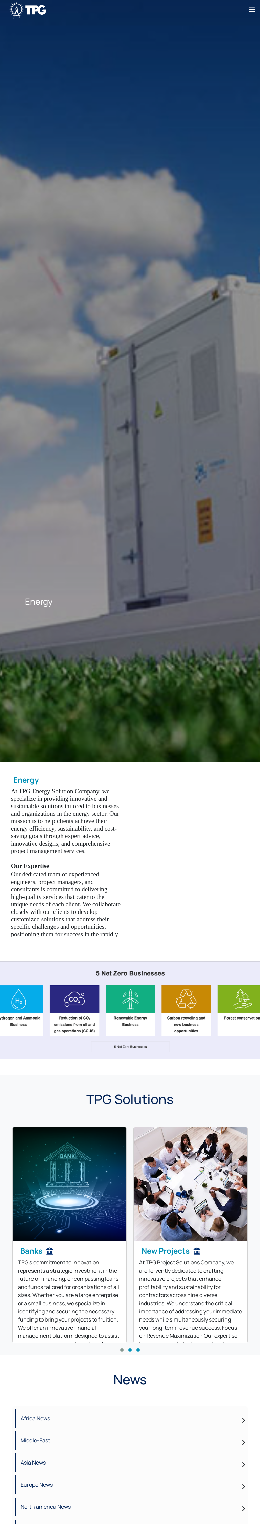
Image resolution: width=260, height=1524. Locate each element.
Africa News (35, 1418)
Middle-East (35, 1440)
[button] (122, 1350)
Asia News (33, 1462)
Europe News (37, 1484)
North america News (46, 1506)
